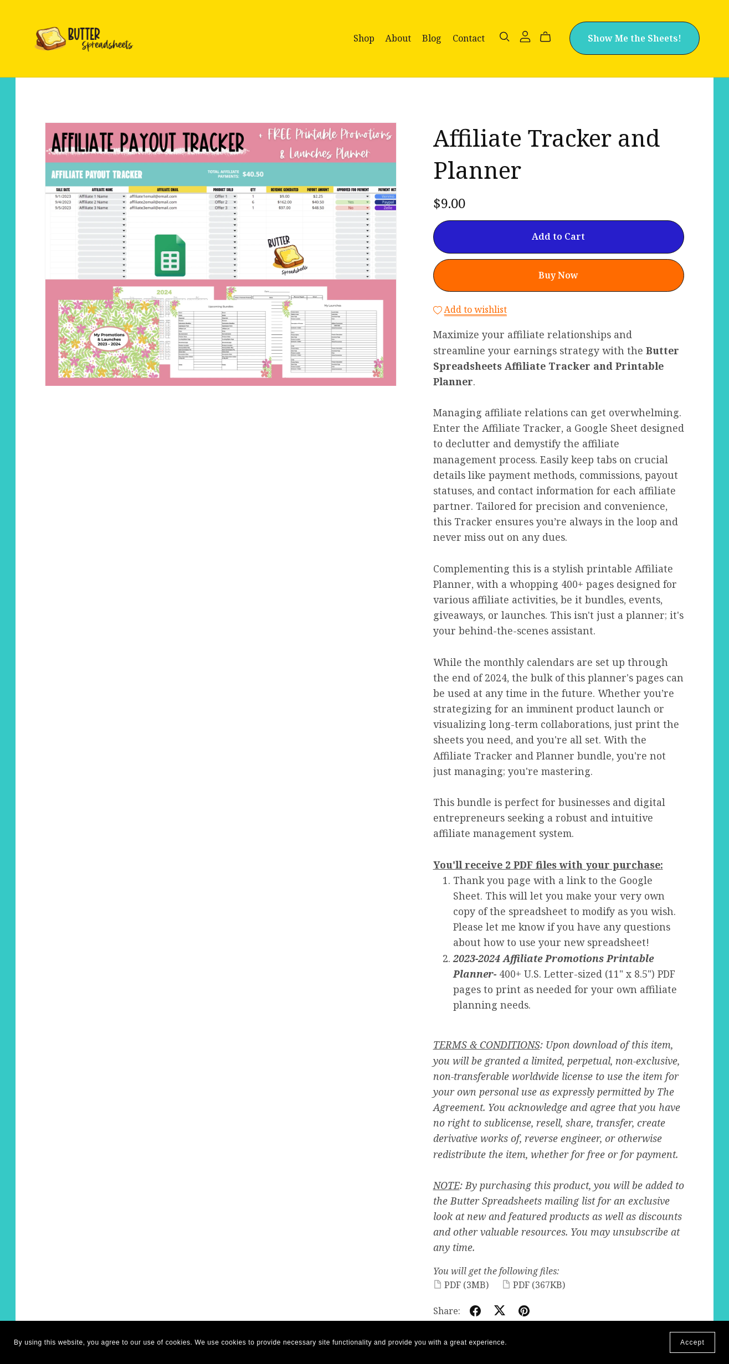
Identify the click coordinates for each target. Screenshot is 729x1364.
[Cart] (550, 37)
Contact (469, 38)
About (398, 38)
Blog (431, 38)
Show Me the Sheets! (634, 38)
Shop (363, 38)
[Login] (525, 35)
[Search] (505, 37)
